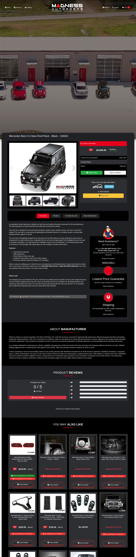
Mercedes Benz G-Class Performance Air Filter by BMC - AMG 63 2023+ (22, 459)
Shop (8, 7)
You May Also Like (71, 216)
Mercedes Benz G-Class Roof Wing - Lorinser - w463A (52, 458)
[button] (73, 168)
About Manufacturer (90, 216)
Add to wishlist (115, 173)
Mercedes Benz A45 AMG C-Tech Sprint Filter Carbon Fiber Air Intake (113, 458)
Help (106, 7)
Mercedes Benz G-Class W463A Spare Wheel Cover (83, 458)
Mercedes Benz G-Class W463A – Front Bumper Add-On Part (113, 516)
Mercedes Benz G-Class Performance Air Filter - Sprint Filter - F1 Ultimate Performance (52, 517)
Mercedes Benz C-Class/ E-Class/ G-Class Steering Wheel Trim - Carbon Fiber (22, 517)
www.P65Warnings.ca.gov (60, 296)
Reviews (56, 216)
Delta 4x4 (123, 166)
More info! (122, 158)
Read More (108, 286)
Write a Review (38, 397)
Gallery (28, 7)
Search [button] (115, 7)
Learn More (109, 186)
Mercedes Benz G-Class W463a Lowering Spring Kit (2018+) (83, 516)
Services (18, 7)
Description (43, 216)
